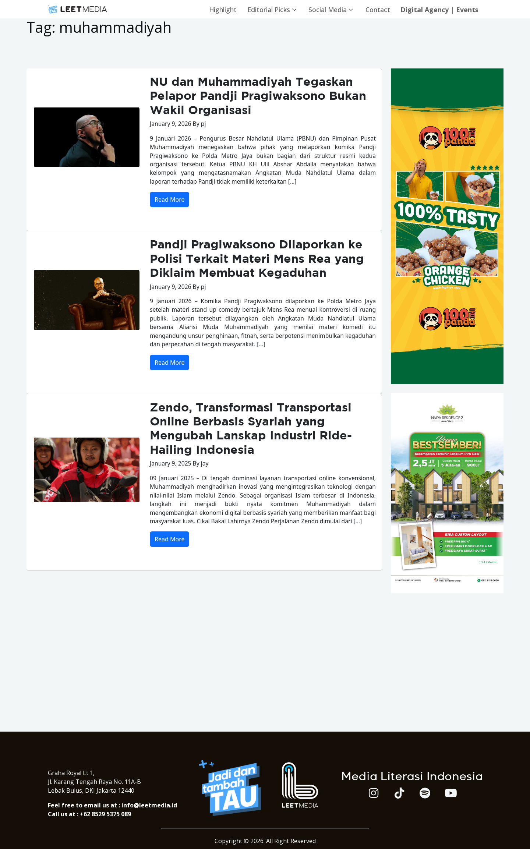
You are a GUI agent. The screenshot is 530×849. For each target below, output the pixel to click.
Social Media (328, 9)
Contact (375, 9)
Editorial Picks (268, 9)
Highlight (218, 9)
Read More (169, 201)
